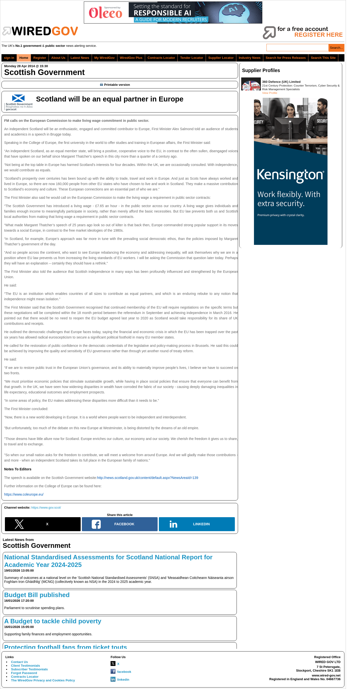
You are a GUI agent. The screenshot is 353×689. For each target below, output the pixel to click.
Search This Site (323, 58)
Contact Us (19, 662)
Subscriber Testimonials (29, 669)
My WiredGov (104, 58)
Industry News (250, 58)
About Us (58, 58)
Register (39, 58)
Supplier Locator (221, 58)
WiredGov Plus (131, 58)
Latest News (80, 58)
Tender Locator (191, 58)
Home (23, 58)
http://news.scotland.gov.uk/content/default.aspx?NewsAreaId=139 (147, 478)
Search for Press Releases (286, 58)
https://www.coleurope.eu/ (23, 494)
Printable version (115, 85)
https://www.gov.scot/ (46, 507)
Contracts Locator (161, 58)
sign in (9, 58)
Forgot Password (24, 673)
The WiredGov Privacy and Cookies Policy (43, 680)
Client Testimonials (25, 665)
